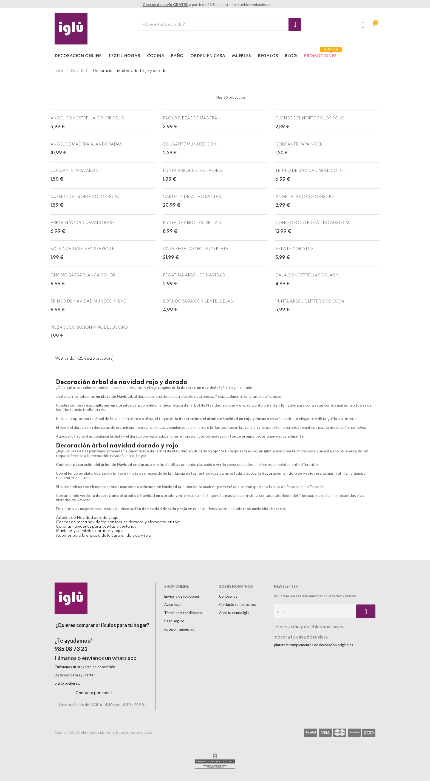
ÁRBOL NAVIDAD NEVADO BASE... (84, 223)
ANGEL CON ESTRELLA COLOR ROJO (87, 118)
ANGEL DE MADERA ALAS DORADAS (86, 144)
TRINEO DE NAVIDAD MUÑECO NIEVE (88, 301)
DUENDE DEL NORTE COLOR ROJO (309, 118)
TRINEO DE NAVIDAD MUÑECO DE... (311, 171)
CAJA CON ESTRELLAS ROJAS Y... (308, 275)
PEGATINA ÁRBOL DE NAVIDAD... (196, 275)
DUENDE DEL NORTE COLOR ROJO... (87, 197)
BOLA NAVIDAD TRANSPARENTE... (84, 249)
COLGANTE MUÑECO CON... (191, 144)
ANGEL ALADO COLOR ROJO (304, 197)
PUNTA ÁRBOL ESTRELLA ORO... (194, 171)
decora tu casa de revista (301, 637)
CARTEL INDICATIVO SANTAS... (194, 197)
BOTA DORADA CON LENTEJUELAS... (200, 301)
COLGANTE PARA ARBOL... (77, 171)
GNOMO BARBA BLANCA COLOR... (85, 275)
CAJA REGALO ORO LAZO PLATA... (198, 249)
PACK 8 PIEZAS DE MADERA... (192, 118)
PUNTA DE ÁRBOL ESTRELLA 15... (195, 223)
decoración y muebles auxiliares (308, 626)
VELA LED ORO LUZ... (296, 249)
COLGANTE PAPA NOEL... (300, 144)
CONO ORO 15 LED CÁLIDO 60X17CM (312, 223)
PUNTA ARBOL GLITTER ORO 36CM (309, 301)
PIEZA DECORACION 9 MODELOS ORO (89, 327)
